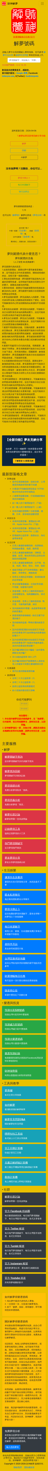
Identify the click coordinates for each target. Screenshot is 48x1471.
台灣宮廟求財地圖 (15, 958)
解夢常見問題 (22, 55)
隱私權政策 (29, 1467)
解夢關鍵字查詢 (14, 756)
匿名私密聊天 (12, 894)
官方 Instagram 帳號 (16, 1263)
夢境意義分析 (12, 800)
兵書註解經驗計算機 (16, 1162)
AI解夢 (24, 157)
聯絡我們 (18, 1467)
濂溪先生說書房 (14, 877)
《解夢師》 (16, 215)
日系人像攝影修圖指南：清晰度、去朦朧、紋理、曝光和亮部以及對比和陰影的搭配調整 (28, 555)
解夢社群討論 (12, 814)
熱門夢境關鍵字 (14, 843)
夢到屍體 (24, 704)
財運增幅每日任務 (24, 37)
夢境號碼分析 (12, 785)
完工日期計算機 (14, 1148)
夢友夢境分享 (12, 857)
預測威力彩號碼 (14, 1024)
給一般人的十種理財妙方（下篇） (27, 503)
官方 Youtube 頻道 (15, 1277)
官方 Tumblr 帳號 (14, 1246)
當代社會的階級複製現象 (23, 671)
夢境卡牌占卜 (24, 178)
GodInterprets (32, 76)
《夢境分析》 (37, 215)
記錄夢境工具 (12, 828)
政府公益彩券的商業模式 (23, 686)
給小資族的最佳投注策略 (23, 690)
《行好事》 (23, 231)
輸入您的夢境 (12, 1447)
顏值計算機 (11, 1177)
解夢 (24, 143)
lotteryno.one (8, 76)
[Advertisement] (24, 103)
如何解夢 (10, 1104)
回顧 (24, 150)
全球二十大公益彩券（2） (24, 678)
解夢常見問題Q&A (15, 1119)
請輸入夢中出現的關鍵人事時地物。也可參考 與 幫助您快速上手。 (24, 53)
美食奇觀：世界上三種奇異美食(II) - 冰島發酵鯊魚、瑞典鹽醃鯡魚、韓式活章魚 (28, 594)
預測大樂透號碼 (14, 1038)
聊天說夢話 (24, 191)
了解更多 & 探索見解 (24, 461)
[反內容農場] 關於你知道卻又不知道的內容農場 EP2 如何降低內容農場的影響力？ (29, 632)
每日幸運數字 (24, 185)
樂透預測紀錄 (12, 1053)
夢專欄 (8, 1090)
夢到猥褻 (24, 709)
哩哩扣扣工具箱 (14, 1133)
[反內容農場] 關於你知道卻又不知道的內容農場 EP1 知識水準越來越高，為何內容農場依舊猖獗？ (29, 643)
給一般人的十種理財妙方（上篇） (27, 507)
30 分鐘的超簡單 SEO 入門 (24, 657)
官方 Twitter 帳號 (14, 1228)
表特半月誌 (11, 944)
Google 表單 (22, 73)
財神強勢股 (11, 1070)
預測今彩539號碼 (14, 1010)
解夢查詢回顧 (12, 771)
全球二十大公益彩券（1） (24, 682)
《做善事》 (26, 237)
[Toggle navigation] (42, 3)
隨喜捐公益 (11, 990)
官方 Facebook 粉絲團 (17, 1211)
